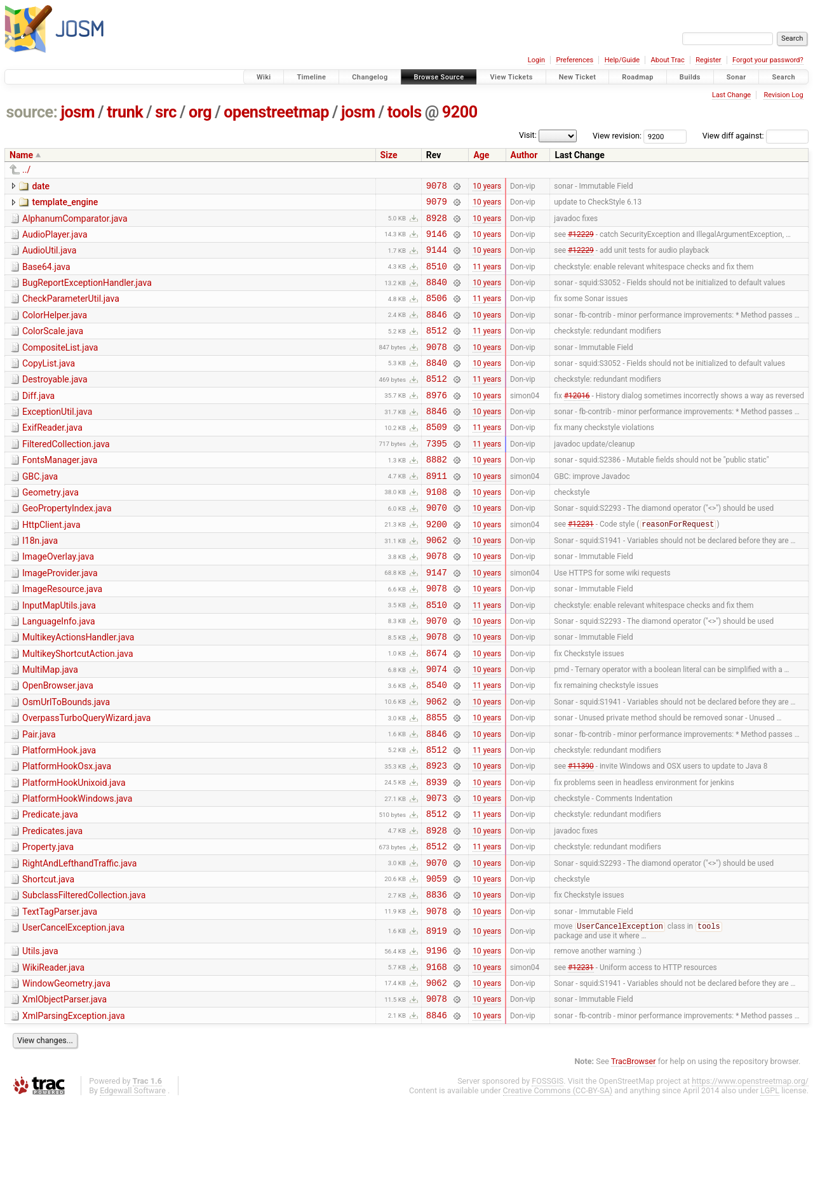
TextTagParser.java (59, 997)
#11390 (581, 836)
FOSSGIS (547, 1178)
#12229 (581, 240)
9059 (436, 962)
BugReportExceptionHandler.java (87, 294)
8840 (436, 295)
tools (404, 112)
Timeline (311, 77)
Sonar (736, 77)
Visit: (528, 135)
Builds (690, 77)
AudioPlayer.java (55, 240)
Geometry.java (50, 528)
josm (77, 112)
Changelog (369, 77)
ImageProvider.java (60, 619)
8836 (436, 980)
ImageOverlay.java (58, 600)
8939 (436, 854)
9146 (436, 241)
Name (21, 155)
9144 (436, 259)
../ (26, 170)
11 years (487, 277)
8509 (436, 457)
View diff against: (755, 135)
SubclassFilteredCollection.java (83, 979)
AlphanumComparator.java (75, 222)
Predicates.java (52, 907)
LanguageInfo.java (58, 673)
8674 (436, 710)
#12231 (581, 566)
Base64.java (46, 276)
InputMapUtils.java (59, 655)
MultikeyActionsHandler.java (78, 690)
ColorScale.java (52, 348)
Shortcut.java (48, 961)
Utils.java (40, 1039)
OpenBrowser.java (57, 744)
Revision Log (783, 95)
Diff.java (38, 420)
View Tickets (511, 77)
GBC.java (40, 511)
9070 (436, 547)
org (200, 112)
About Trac (668, 60)
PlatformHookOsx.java (66, 835)
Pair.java (39, 799)
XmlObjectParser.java (64, 1093)
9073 (436, 872)
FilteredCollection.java (66, 474)
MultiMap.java (50, 727)
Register (708, 60)
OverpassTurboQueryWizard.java (86, 781)
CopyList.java (48, 384)
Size (389, 155)
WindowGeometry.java (66, 1075)
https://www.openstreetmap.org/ (750, 1178)
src (166, 112)
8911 (436, 512)
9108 (436, 529)
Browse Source (439, 77)
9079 (436, 205)
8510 (436, 277)
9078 (436, 187)
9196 (436, 1040)
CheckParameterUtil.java (70, 312)
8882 (436, 493)
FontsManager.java (59, 492)
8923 (436, 836)
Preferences (574, 60)
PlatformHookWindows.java (77, 871)
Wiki (264, 77)
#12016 (577, 421)
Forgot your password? (767, 60)
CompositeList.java (60, 366)
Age (481, 155)
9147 (436, 620)
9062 (436, 583)
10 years (487, 186)
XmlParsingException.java (73, 1112)
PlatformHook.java (59, 817)
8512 (436, 349)
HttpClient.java (51, 565)
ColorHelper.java (54, 330)
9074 (436, 728)
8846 (436, 331)
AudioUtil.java (49, 258)
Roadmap (638, 77)
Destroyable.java (55, 402)
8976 (436, 421)
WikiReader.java (53, 1058)
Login (536, 60)
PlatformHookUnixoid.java (74, 853)
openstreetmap (276, 112)
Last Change (731, 95)
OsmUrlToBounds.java (66, 763)
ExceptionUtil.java (57, 438)
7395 (436, 475)
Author (524, 155)
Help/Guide (622, 60)
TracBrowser (633, 1159)
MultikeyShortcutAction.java (77, 709)
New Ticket (577, 77)
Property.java (48, 925)
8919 (436, 1019)
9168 (436, 1059)
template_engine (65, 204)
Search (783, 77)
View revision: (617, 135)
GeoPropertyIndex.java (67, 546)
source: (32, 112)
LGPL (769, 1188)
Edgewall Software (133, 1188)
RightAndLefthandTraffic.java (79, 943)
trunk (125, 112)
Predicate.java (50, 889)
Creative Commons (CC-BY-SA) (558, 1188)
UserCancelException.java (73, 1015)
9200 (460, 112)
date (41, 186)
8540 (436, 745)
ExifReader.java (52, 456)
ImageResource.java (62, 636)
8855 (436, 782)
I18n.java (40, 582)
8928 (436, 223)
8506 (436, 313)
